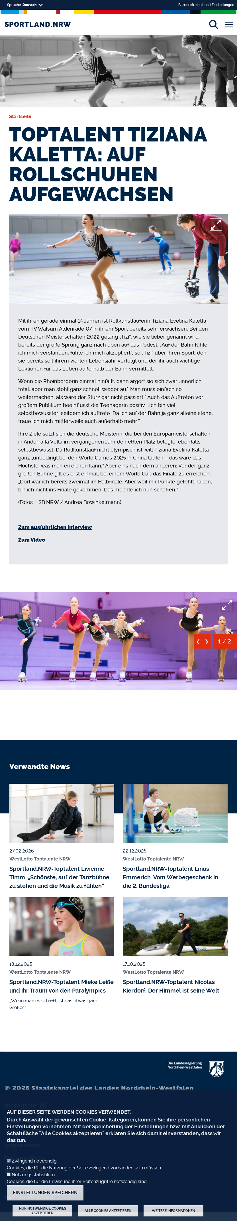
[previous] (198, 643)
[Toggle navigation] (229, 24)
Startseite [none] (20, 116)
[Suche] (213, 24)
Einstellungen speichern (45, 1202)
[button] (118, 640)
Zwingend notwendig (34, 1170)
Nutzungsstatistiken (33, 1184)
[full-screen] (216, 224)
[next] (207, 643)
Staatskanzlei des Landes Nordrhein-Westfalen (99, 1088)
